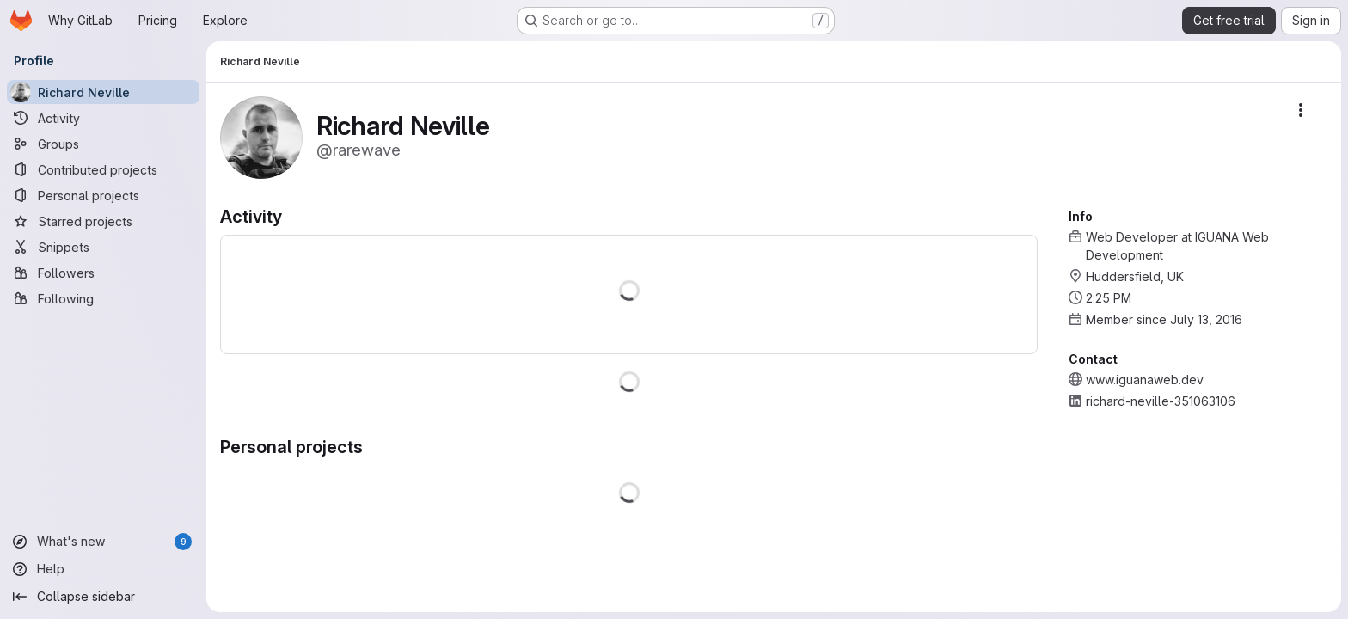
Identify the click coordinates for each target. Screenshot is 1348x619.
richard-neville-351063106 (1160, 401)
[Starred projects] (103, 221)
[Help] (103, 569)
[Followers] (103, 272)
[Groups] (103, 144)
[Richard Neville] (103, 92)
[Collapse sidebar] (103, 597)
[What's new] (103, 542)
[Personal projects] (103, 195)
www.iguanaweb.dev (1145, 379)
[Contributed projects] (103, 169)
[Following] (103, 298)
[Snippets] (103, 247)
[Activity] (103, 118)
